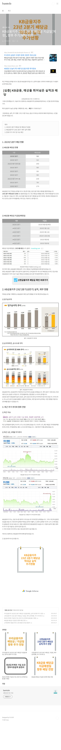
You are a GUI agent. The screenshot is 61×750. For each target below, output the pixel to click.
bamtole (6, 3)
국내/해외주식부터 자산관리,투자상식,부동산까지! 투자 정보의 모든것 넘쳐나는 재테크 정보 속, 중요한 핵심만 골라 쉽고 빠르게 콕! (24, 72)
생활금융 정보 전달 (8, 719)
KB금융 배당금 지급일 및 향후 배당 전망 (15, 646)
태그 (9, 11)
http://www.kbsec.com (11, 66)
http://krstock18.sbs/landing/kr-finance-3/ (17, 52)
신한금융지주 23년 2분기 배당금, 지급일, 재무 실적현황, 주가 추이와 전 (23, 642)
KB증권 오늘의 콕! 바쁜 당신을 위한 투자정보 (20, 68)
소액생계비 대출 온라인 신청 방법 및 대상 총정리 (17, 649)
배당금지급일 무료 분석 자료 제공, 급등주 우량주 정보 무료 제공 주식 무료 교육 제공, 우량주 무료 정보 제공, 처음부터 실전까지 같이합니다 (24, 59)
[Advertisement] (30, 91)
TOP (57, 744)
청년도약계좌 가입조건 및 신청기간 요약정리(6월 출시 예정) (20, 644)
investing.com (35, 274)
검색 (53, 3)
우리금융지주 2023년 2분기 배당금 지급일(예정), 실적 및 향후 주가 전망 (23, 639)
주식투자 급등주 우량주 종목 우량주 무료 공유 (20, 55)
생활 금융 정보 (8, 636)
